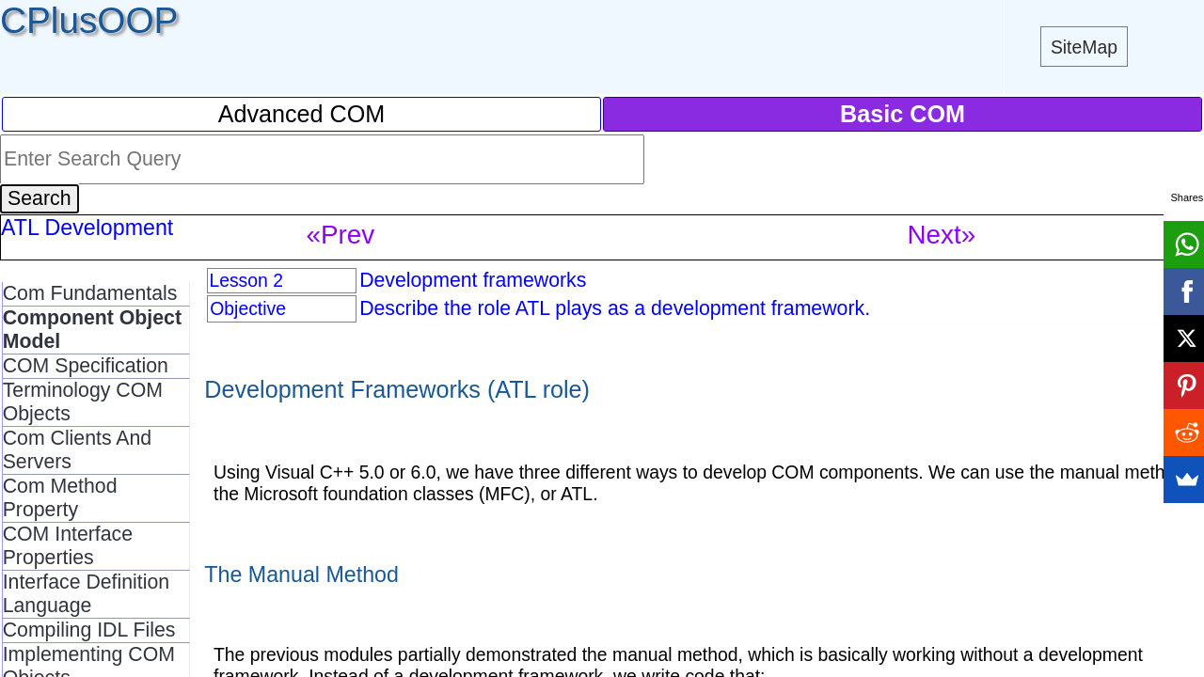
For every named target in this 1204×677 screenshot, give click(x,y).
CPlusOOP (89, 20)
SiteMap (1084, 47)
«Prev (341, 234)
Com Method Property (60, 498)
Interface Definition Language (86, 594)
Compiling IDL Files (89, 630)
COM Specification (85, 365)
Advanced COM (302, 114)
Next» (942, 234)
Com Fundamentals (90, 293)
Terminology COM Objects (83, 402)
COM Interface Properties (68, 546)
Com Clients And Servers (77, 450)
